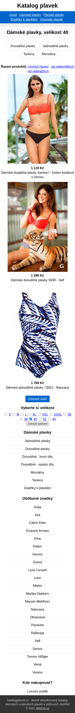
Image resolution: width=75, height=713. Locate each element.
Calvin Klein (37, 522)
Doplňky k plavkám (24, 19)
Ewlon (37, 546)
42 (44, 419)
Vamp (37, 664)
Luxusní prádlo (37, 691)
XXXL (58, 414)
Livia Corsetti (37, 570)
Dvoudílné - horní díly (37, 456)
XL (34, 414)
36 (69, 414)
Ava (37, 515)
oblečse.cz (42, 708)
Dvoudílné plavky (23, 46)
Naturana (37, 609)
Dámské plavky (30, 15)
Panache (37, 625)
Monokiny (49, 54)
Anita (37, 507)
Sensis (37, 648)
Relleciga (37, 633)
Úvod (13, 15)
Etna (37, 538)
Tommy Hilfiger (37, 656)
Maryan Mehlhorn (37, 601)
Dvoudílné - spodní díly (37, 464)
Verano (37, 672)
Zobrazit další (37, 399)
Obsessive (37, 617)
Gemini (37, 554)
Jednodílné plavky (55, 46)
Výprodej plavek (51, 19)
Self (37, 640)
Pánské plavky (53, 15)
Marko (37, 585)
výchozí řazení (38, 66)
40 (35, 419)
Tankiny (28, 54)
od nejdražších (38, 71)
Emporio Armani (37, 530)
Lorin (37, 578)
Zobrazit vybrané (37, 423)
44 (54, 419)
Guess (37, 562)
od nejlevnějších (62, 66)
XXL (45, 414)
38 (26, 419)
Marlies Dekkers (37, 593)
